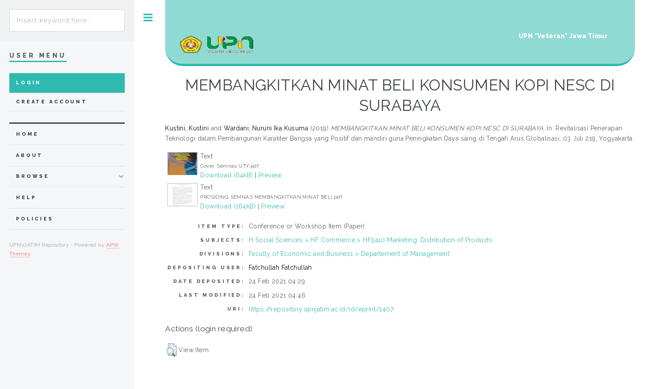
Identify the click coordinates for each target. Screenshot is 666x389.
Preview (270, 175)
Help (26, 197)
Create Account (51, 102)
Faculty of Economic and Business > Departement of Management (349, 253)
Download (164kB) (228, 206)
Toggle (148, 17)
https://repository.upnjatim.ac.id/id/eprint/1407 (321, 309)
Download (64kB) (226, 175)
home (27, 134)
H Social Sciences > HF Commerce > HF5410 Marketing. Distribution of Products (370, 240)
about (29, 155)
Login (28, 83)
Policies (35, 219)
